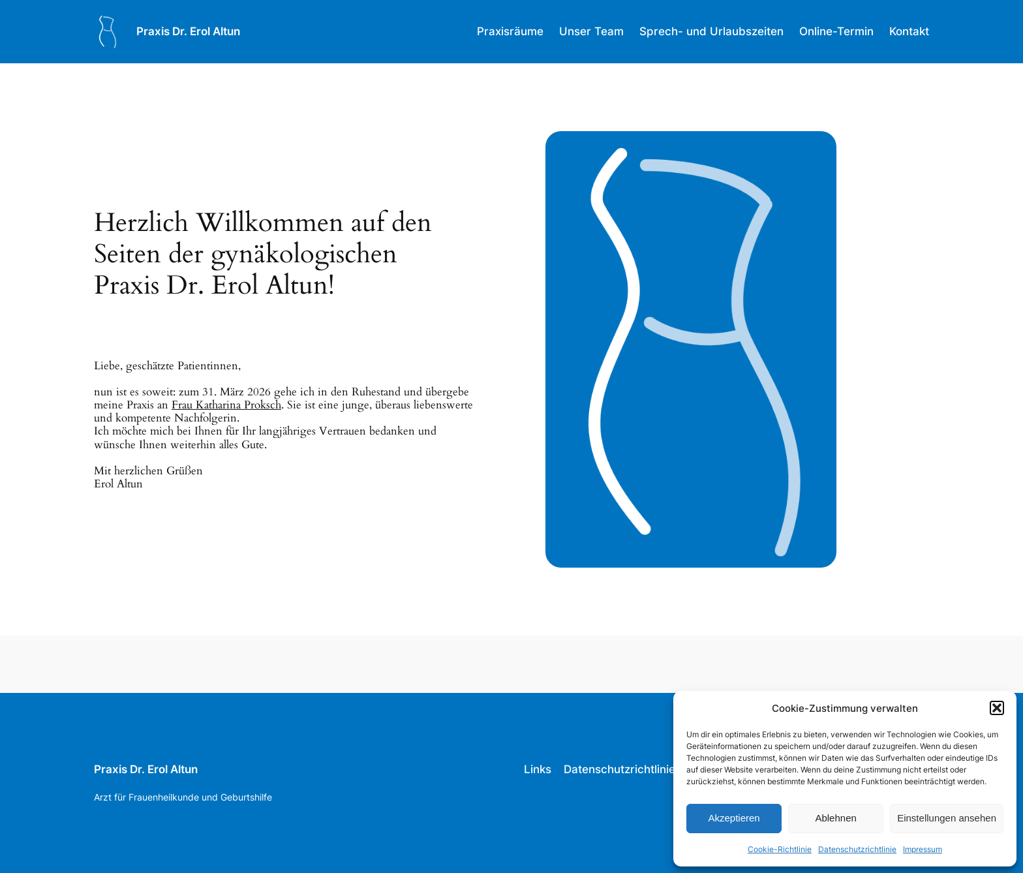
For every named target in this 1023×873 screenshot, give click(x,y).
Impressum (922, 849)
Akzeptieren (733, 817)
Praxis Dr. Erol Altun (188, 31)
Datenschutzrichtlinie (857, 849)
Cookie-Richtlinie (780, 849)
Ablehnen (835, 817)
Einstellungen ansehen (946, 817)
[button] (996, 707)
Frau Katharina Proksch (226, 404)
